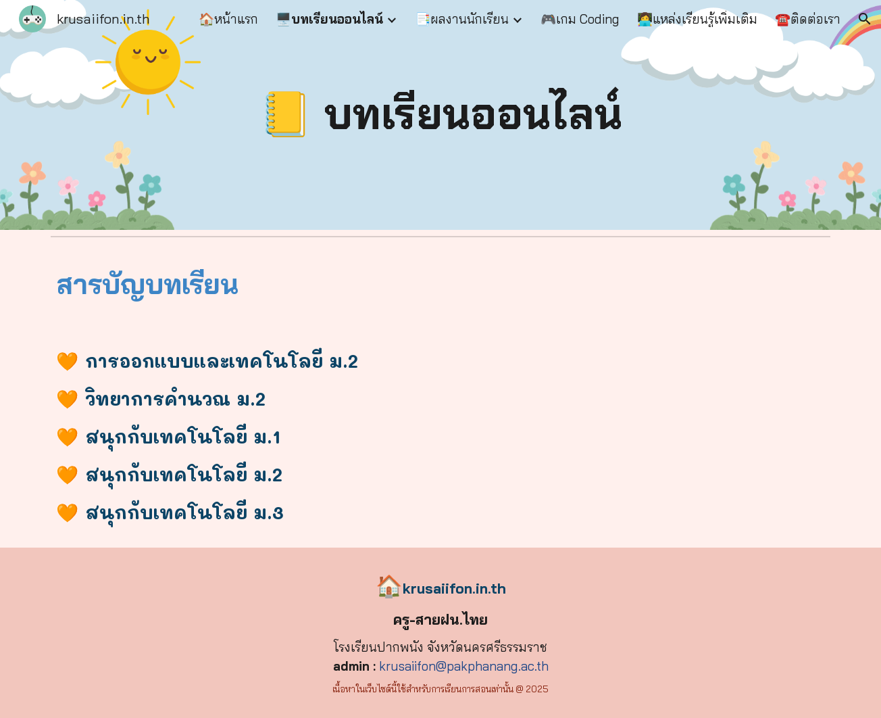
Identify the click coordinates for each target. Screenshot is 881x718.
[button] (865, 19)
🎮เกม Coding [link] (580, 19)
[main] (440, 115)
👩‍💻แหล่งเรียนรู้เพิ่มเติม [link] (697, 19)
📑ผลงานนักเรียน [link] (462, 19)
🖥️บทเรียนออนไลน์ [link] (329, 19)
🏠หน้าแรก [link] (228, 19)
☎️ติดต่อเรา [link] (807, 19)
